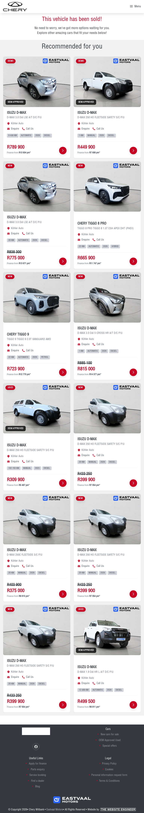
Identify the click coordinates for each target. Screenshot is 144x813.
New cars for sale (110, 734)
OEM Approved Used (110, 740)
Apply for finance (37, 763)
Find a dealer (37, 781)
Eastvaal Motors (54, 809)
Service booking (37, 775)
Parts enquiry (38, 769)
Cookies (109, 769)
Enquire (13, 128)
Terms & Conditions (109, 781)
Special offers (110, 746)
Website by (112, 809)
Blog (37, 786)
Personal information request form (109, 775)
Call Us (27, 128)
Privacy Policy (109, 763)
